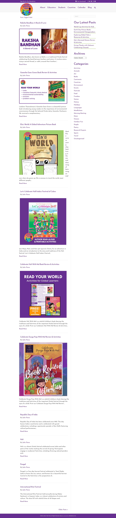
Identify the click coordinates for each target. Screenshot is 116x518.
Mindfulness (78, 110)
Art (75, 74)
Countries (72, 7)
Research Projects (80, 130)
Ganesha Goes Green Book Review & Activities (38, 72)
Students (61, 7)
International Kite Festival (30, 487)
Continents (77, 79)
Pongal (23, 464)
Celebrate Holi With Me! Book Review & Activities (39, 264)
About (42, 7)
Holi (21, 439)
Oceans (76, 119)
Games (76, 99)
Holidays (77, 105)
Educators (51, 7)
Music (76, 116)
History (76, 102)
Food (75, 93)
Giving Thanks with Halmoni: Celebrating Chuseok (84, 46)
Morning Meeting (80, 113)
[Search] (94, 8)
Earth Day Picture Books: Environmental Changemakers (84, 31)
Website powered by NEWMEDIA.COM (68, 516)
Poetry (76, 127)
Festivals (77, 91)
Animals (77, 71)
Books (76, 76)
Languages (78, 107)
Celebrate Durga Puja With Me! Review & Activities (40, 337)
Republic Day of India (28, 414)
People (76, 124)
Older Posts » (63, 509)
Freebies (77, 96)
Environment (78, 85)
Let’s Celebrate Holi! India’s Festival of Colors (38, 191)
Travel (76, 136)
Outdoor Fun (78, 122)
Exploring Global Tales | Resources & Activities (82, 36)
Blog (90, 7)
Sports (76, 133)
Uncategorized (79, 138)
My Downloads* (81, 1)
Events (76, 88)
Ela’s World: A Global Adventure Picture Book (38, 124)
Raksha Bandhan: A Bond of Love (33, 23)
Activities (77, 68)
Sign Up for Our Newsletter (27, 1)
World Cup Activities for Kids (84, 27)
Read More (23, 64)
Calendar (82, 7)
